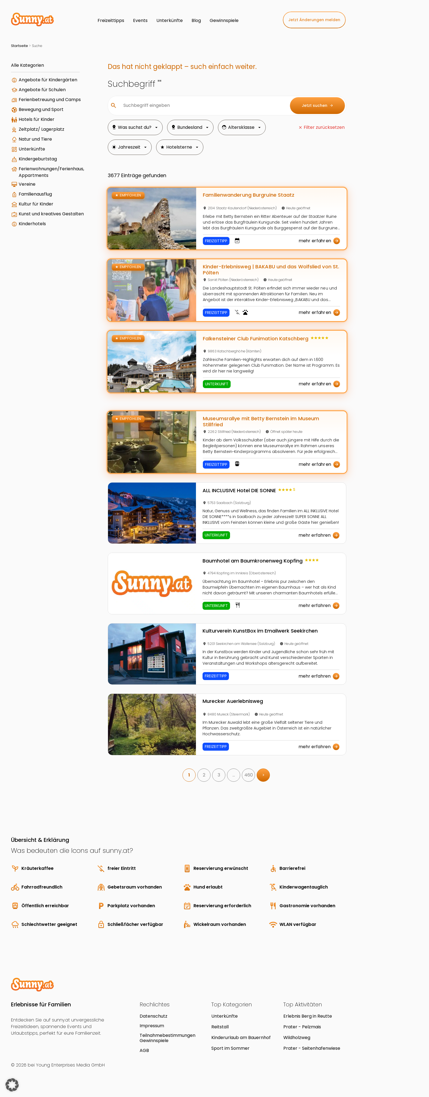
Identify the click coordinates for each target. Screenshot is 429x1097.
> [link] (263, 775)
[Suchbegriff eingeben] (202, 105)
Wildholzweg (296, 1037)
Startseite (19, 45)
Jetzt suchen (317, 105)
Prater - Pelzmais (302, 1026)
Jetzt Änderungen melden (314, 20)
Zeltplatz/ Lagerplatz (41, 129)
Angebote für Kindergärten (48, 80)
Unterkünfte (32, 149)
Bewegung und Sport (41, 109)
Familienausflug (35, 194)
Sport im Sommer (230, 1048)
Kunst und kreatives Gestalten (51, 214)
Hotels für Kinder (36, 119)
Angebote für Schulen (42, 90)
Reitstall (220, 1026)
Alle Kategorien (27, 65)
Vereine (27, 184)
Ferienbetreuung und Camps (50, 99)
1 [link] (189, 775)
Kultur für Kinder (36, 204)
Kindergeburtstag (38, 159)
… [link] (234, 775)
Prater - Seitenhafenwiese (311, 1048)
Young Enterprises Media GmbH (70, 1065)
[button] (12, 1085)
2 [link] (204, 775)
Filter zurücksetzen (324, 127)
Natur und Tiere (35, 139)
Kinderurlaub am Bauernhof (241, 1037)
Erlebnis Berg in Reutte (307, 1016)
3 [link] (219, 775)
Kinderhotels (32, 224)
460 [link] (248, 775)
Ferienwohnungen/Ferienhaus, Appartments (51, 172)
